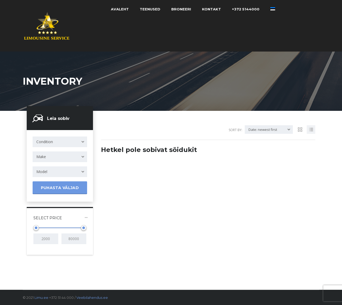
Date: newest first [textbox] (262, 129)
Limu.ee (41, 297)
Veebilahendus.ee (92, 297)
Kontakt (211, 9)
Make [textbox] (41, 156)
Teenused (150, 9)
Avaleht (120, 9)
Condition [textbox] (44, 141)
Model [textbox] (41, 171)
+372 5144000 (245, 9)
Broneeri (181, 9)
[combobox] (60, 141)
